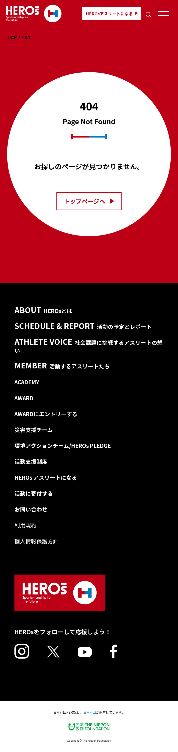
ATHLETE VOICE (88, 345)
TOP (12, 37)
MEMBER (62, 365)
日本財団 (89, 712)
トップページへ (89, 201)
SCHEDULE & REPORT (83, 326)
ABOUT (43, 310)
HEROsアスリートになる (112, 14)
